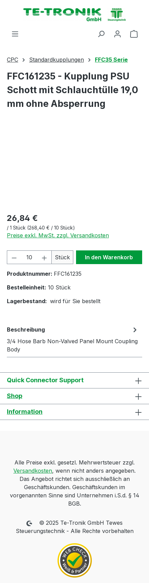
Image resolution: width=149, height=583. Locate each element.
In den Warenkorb (109, 257)
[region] (74, 168)
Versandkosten (32, 470)
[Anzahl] (29, 257)
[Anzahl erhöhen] (44, 257)
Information (24, 411)
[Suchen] (101, 33)
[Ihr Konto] (117, 33)
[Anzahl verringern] (14, 257)
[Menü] (15, 33)
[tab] (73, 339)
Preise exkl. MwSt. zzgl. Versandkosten (58, 235)
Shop (14, 395)
